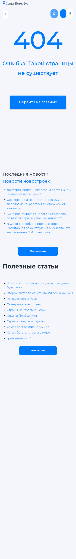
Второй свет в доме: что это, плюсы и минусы (40, 293)
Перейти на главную (38, 102)
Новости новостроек (26, 181)
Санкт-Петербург (16, 3)
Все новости (38, 251)
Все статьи (38, 350)
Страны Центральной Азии (27, 310)
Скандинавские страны (24, 304)
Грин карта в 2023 (20, 338)
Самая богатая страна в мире (28, 332)
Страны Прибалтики (22, 315)
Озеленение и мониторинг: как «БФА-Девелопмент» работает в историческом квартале (36, 204)
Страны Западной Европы (26, 321)
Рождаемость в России (23, 298)
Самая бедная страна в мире (28, 327)
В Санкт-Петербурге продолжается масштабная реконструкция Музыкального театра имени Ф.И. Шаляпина (38, 228)
